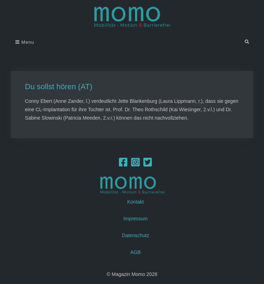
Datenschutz (135, 235)
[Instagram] (135, 164)
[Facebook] (123, 164)
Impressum (135, 218)
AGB (135, 252)
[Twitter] (147, 164)
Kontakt (135, 202)
